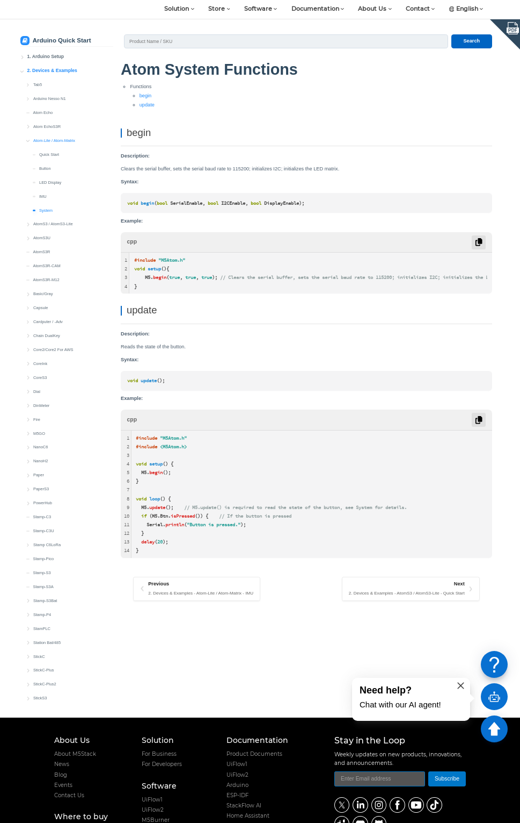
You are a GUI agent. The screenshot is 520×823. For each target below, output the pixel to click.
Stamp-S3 (41, 567)
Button (45, 163)
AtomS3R (41, 246)
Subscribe (447, 779)
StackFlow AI (243, 805)
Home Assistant (247, 815)
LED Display (50, 177)
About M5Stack (75, 753)
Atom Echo (43, 107)
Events (63, 785)
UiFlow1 (152, 799)
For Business (159, 753)
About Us (372, 9)
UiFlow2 (153, 809)
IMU (43, 191)
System (46, 205)
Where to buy (81, 816)
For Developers (162, 764)
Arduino (237, 785)
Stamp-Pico (43, 553)
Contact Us (69, 795)
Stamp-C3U (43, 525)
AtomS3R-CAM (46, 260)
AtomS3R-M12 (46, 274)
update (147, 105)
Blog (60, 774)
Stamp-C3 (42, 511)
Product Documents (254, 753)
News (61, 764)
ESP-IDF (237, 795)
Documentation (315, 9)
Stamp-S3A (43, 581)
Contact (418, 9)
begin (146, 95)
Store (216, 9)
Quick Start (49, 149)
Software (258, 9)
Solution (176, 9)
